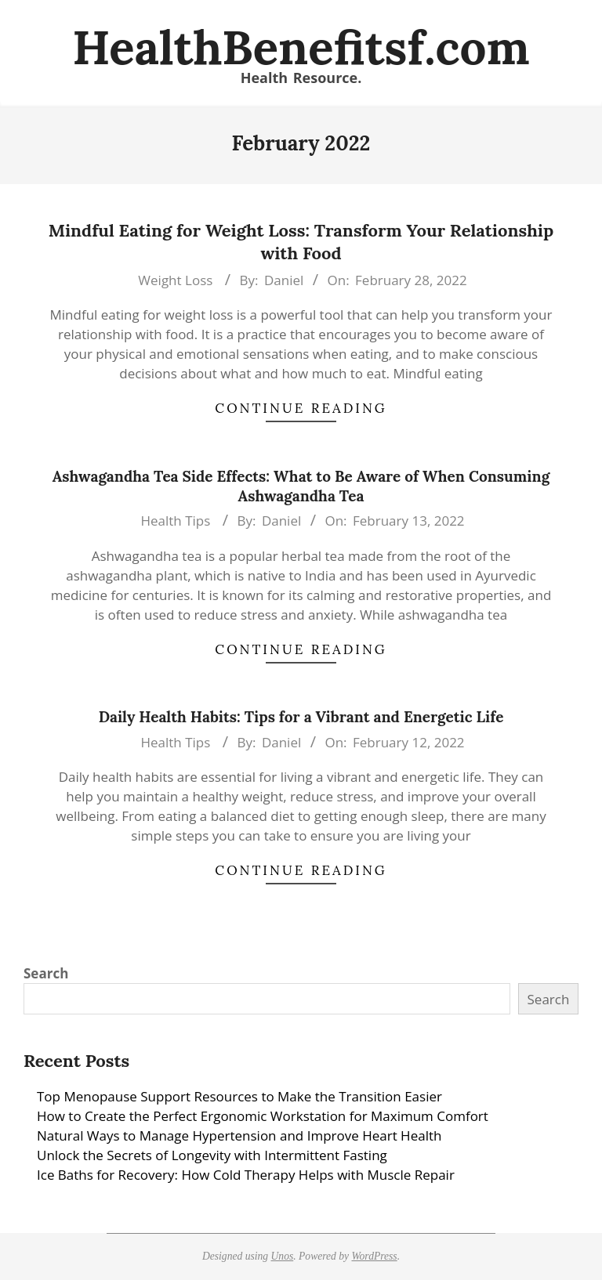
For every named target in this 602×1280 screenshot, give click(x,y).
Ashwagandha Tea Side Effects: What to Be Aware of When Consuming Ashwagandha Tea (301, 486)
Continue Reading (300, 408)
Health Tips (175, 521)
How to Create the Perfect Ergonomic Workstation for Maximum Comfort (262, 1116)
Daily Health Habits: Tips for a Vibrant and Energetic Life (301, 716)
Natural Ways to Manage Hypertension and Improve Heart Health (239, 1135)
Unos (282, 1256)
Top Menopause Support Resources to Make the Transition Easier (239, 1096)
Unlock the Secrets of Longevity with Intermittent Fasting (212, 1155)
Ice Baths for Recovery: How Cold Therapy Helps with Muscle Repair (246, 1175)
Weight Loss (175, 280)
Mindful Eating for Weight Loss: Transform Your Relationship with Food (301, 241)
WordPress (374, 1256)
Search (46, 973)
